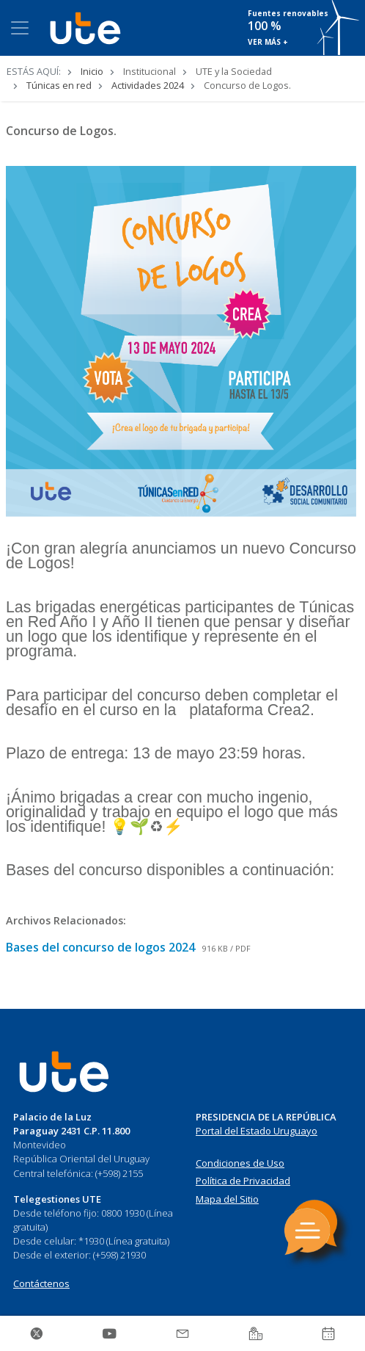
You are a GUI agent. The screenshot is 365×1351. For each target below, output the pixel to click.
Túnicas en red (59, 85)
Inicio (92, 71)
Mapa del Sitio (227, 1199)
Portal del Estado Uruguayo (256, 1130)
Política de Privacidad (243, 1180)
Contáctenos (41, 1283)
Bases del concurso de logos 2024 (102, 947)
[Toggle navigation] (20, 28)
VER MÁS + (268, 42)
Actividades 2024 (147, 85)
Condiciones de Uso (240, 1163)
